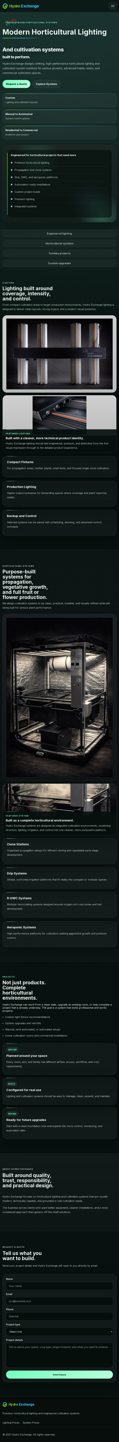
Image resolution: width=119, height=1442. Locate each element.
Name (9, 1279)
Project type (13, 1324)
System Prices (31, 1422)
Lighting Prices (11, 1422)
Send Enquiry (59, 1375)
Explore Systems (46, 84)
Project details (14, 1340)
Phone (9, 1309)
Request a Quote (16, 84)
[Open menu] (113, 6)
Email (9, 1294)
